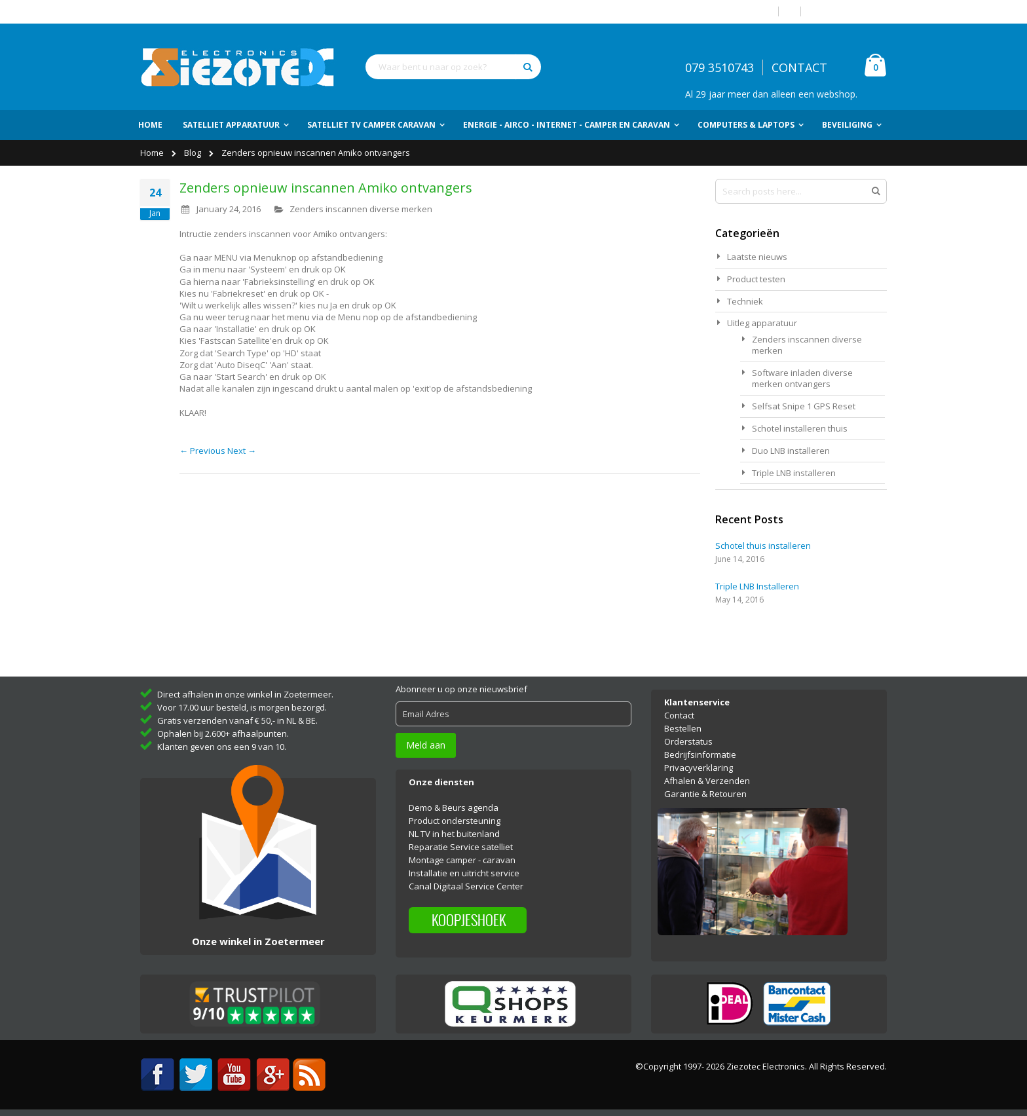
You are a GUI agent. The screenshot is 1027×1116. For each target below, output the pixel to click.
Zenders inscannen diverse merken (360, 209)
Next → (241, 450)
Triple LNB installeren (794, 473)
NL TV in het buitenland (454, 834)
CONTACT (799, 67)
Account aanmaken (849, 11)
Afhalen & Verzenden (707, 781)
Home (153, 152)
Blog (193, 152)
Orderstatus (688, 741)
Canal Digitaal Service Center (466, 886)
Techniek (745, 301)
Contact (679, 715)
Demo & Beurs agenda (453, 807)
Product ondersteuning (454, 821)
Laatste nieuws (757, 257)
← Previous (203, 450)
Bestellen (682, 728)
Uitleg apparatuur (762, 323)
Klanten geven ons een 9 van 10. (221, 747)
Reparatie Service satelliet (461, 847)
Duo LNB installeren (791, 450)
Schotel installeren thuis (800, 428)
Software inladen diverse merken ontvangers (802, 378)
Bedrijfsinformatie (700, 754)
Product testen (756, 279)
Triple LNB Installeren (757, 586)
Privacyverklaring (698, 767)
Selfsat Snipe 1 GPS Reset (803, 406)
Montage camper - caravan (462, 860)
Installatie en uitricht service (464, 873)
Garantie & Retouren (705, 794)
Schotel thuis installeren (763, 545)
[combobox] (453, 67)
